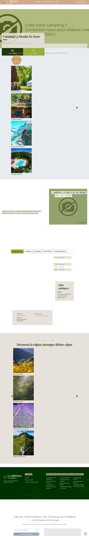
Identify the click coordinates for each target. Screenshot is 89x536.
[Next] (77, 107)
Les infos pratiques (60, 251)
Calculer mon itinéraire (26, 534)
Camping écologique (8, 211)
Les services (37, 251)
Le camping (28, 251)
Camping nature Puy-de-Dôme (11, 213)
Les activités (48, 251)
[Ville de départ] (24, 530)
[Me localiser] (37, 530)
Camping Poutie (50, 484)
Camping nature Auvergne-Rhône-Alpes (28, 211)
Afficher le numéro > (21, 315)
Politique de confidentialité (31, 482)
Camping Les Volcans (65, 477)
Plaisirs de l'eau (17, 251)
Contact (27, 477)
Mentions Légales (29, 479)
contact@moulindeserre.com (41, 315)
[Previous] (12, 107)
